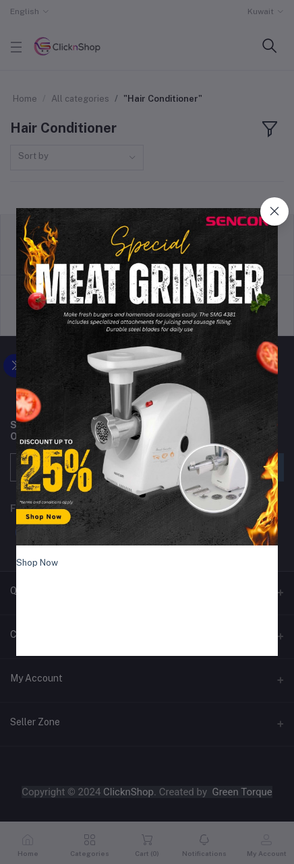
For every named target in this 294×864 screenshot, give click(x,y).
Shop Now (37, 563)
